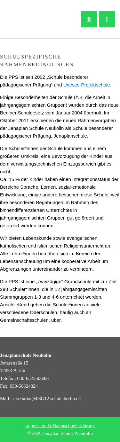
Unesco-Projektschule (86, 84)
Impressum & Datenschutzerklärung (60, 425)
